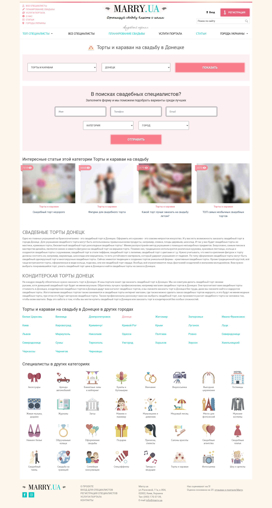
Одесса (126, 334)
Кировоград (63, 325)
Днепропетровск (99, 316)
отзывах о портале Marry (229, 489)
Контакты (86, 500)
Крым (159, 325)
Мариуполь (63, 334)
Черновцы (95, 351)
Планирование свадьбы (127, 34)
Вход (212, 12)
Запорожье (195, 316)
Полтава (160, 334)
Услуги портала (170, 34)
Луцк (225, 325)
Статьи (201, 34)
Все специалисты (81, 34)
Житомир (161, 316)
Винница (61, 316)
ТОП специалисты (35, 34)
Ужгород (127, 342)
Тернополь (96, 342)
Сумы (59, 342)
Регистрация (236, 12)
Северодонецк (231, 334)
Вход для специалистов (96, 489)
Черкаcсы (28, 351)
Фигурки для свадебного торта (107, 212)
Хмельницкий (230, 342)
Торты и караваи (49, 206)
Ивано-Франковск (233, 316)
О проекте (87, 486)
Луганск (193, 325)
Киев (25, 325)
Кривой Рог (129, 325)
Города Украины (232, 34)
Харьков (160, 342)
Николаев (95, 334)
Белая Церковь (32, 316)
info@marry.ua (154, 500)
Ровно (192, 334)
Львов (26, 334)
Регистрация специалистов (98, 493)
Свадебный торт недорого (49, 212)
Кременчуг (96, 325)
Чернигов (62, 351)
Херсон (193, 342)
